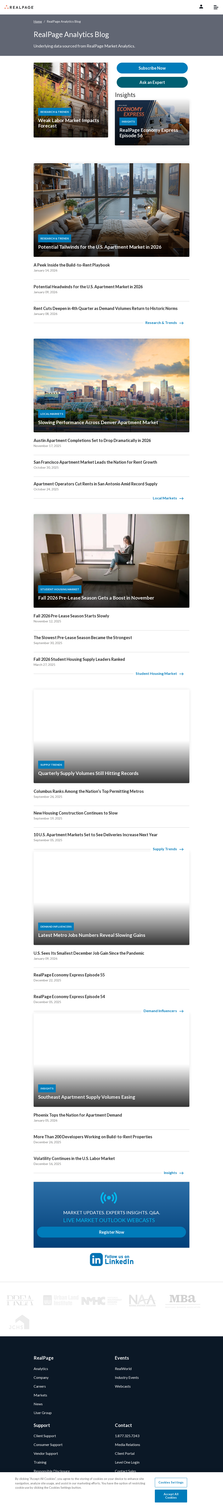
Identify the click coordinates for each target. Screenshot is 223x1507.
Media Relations (127, 1420)
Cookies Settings (171, 1482)
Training (40, 1438)
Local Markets (165, 498)
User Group (43, 1388)
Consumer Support (48, 1420)
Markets (40, 1371)
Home (38, 21)
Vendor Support (46, 1429)
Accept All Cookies (171, 1496)
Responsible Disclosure (52, 1447)
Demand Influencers (160, 1011)
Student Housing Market (156, 673)
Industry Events (127, 1353)
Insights (125, 94)
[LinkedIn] (38, 1471)
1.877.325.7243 (127, 1411)
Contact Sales (125, 1447)
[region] (111, 1489)
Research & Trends (161, 322)
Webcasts (123, 1362)
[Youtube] (75, 1471)
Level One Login (127, 1438)
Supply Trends (165, 849)
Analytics (41, 1344)
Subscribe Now (152, 68)
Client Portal (125, 1429)
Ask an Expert (152, 82)
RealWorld (123, 1344)
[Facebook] (50, 1471)
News (38, 1379)
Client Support (45, 1411)
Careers (40, 1362)
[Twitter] (62, 1471)
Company (41, 1353)
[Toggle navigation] (213, 7)
